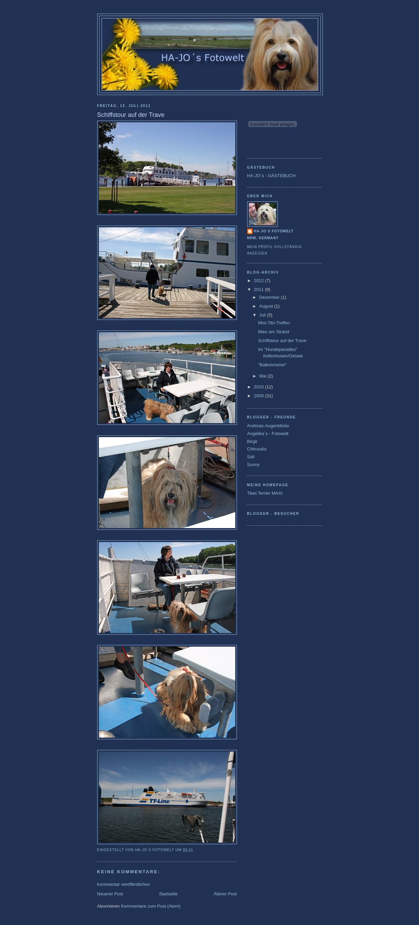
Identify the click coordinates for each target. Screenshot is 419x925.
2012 (259, 280)
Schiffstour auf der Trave (282, 340)
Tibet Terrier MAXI (265, 493)
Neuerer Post (110, 893)
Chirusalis (257, 448)
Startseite (168, 893)
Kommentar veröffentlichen (123, 884)
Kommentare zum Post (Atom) (151, 906)
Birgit (252, 441)
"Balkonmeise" (272, 364)
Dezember (270, 297)
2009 (259, 395)
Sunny (253, 464)
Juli (263, 315)
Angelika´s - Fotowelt (267, 433)
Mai (263, 376)
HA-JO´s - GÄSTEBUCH (271, 175)
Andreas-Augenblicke (268, 425)
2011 (259, 289)
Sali (251, 456)
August (266, 306)
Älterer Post (225, 893)
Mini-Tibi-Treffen (274, 322)
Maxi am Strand (273, 331)
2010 (259, 386)
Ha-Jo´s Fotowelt (274, 231)
